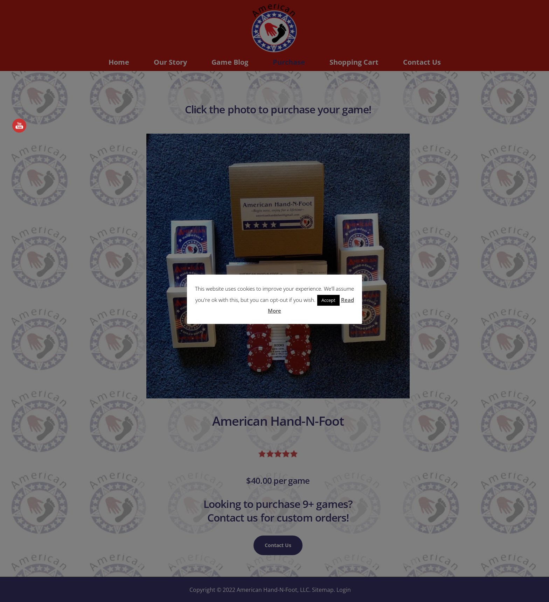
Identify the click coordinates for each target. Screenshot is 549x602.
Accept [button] (328, 300)
